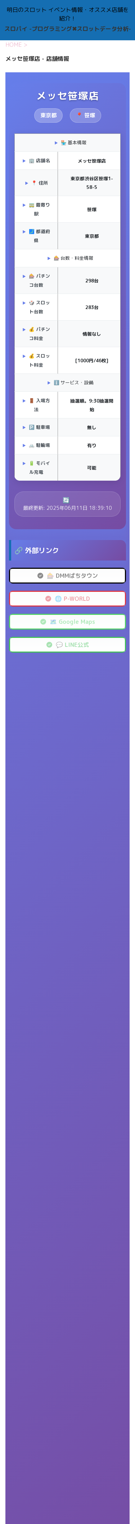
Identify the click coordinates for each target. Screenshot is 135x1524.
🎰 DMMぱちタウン (67, 576)
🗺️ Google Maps (67, 622)
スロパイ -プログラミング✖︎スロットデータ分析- (67, 29)
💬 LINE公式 (67, 645)
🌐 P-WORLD (67, 599)
